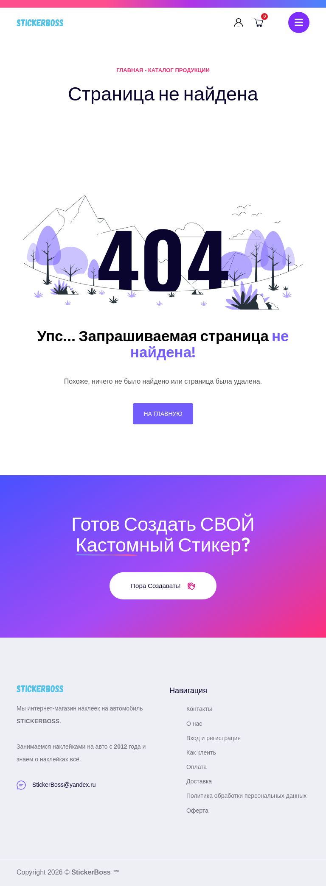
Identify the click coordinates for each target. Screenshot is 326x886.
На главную (162, 413)
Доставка (199, 781)
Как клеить (201, 752)
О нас (194, 723)
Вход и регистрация (213, 738)
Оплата (196, 766)
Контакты (199, 708)
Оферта (197, 810)
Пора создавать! (163, 585)
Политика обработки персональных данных (246, 795)
